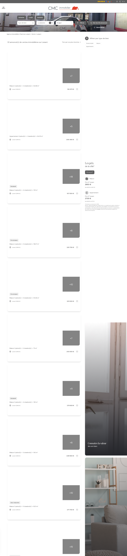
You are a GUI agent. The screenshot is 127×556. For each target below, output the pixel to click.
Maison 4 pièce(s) (24, 86)
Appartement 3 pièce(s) (26, 137)
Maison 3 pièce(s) (23, 349)
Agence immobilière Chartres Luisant (18, 35)
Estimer (40, 17)
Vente (33, 35)
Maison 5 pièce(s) (24, 191)
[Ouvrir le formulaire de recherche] (80, 23)
